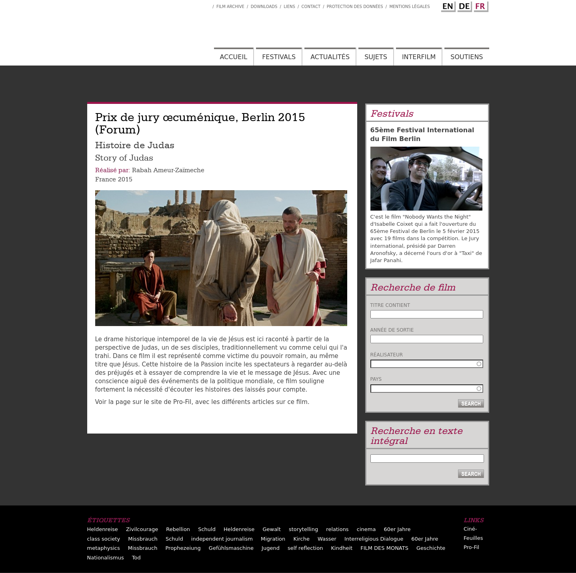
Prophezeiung (182, 548)
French (480, 5)
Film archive (230, 6)
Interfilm (419, 57)
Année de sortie (392, 330)
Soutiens (466, 57)
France (105, 179)
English (447, 5)
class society (103, 539)
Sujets (375, 57)
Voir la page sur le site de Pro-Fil (143, 402)
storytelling (303, 529)
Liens (289, 6)
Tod (136, 558)
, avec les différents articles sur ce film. (250, 402)
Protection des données (355, 6)
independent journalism (222, 539)
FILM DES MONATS (384, 548)
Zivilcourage (142, 529)
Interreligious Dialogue (373, 539)
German (463, 5)
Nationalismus (105, 558)
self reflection (305, 548)
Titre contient (390, 305)
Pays (376, 379)
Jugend (271, 548)
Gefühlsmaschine (231, 548)
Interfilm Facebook (206, 4)
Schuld (207, 529)
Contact (311, 6)
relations (337, 529)
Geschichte (430, 548)
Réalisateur (386, 355)
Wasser (327, 539)
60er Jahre (397, 529)
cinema (366, 529)
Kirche (301, 539)
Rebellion (178, 529)
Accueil (233, 57)
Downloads (264, 6)
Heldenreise (102, 529)
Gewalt (271, 529)
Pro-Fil (471, 547)
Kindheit (342, 548)
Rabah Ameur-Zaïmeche (168, 170)
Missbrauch (143, 539)
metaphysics (103, 548)
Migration (273, 539)
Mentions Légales (409, 6)
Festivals (279, 57)
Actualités (330, 57)
